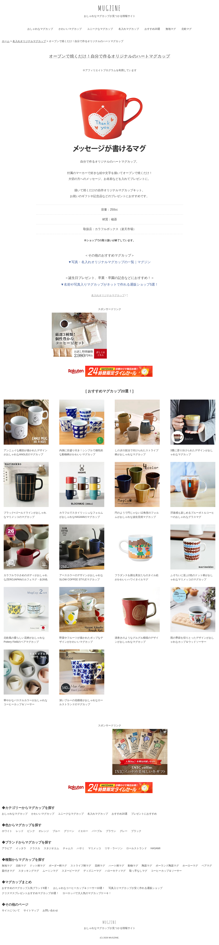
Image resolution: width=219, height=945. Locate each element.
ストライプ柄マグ (80, 865)
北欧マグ (186, 28)
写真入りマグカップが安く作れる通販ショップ (135, 888)
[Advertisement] (139, 336)
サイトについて (11, 910)
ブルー (56, 831)
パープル (97, 831)
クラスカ (35, 848)
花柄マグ (100, 865)
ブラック (136, 831)
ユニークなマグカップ (100, 28)
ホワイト (7, 831)
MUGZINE (109, 8)
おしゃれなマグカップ (40, 28)
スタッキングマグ (28, 870)
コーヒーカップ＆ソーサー (166, 870)
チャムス (68, 848)
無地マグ (171, 28)
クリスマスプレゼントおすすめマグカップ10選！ (30, 893)
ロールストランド (136, 848)
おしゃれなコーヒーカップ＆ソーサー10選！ (79, 888)
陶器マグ (147, 865)
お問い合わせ (50, 910)
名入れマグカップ (128, 28)
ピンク (31, 831)
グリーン (69, 831)
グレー (123, 831)
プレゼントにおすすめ (144, 813)
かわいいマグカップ (70, 28)
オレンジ (44, 831)
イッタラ (21, 848)
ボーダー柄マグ (58, 865)
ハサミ (80, 848)
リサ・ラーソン (114, 848)
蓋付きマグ (8, 870)
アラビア (7, 848)
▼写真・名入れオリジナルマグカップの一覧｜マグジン (109, 262)
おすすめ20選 (152, 28)
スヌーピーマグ (71, 870)
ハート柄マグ (116, 865)
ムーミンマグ (50, 870)
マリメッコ (94, 848)
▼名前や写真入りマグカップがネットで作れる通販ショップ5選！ (109, 284)
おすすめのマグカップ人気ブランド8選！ (26, 888)
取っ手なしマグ (138, 870)
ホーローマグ (190, 865)
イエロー (83, 831)
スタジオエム (51, 848)
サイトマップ (31, 910)
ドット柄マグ (37, 865)
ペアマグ (207, 865)
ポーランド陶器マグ (167, 865)
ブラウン (111, 831)
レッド (19, 831)
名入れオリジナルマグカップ (108, 295)
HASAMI (155, 848)
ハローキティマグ (115, 870)
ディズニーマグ (92, 870)
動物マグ (133, 865)
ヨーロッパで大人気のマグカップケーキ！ (86, 893)
